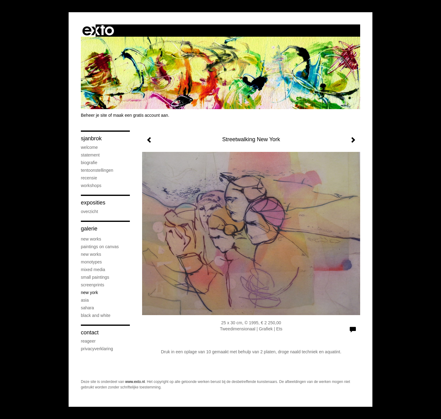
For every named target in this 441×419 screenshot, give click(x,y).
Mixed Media (93, 269)
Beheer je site (94, 115)
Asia (85, 300)
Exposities (93, 203)
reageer (88, 341)
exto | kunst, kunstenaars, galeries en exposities (98, 30)
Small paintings (95, 277)
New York (89, 292)
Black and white (96, 315)
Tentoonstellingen (97, 170)
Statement (90, 155)
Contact (90, 332)
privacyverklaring (97, 348)
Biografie (89, 162)
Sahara (87, 307)
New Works (91, 239)
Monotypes (91, 261)
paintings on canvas (100, 246)
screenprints (92, 284)
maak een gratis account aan (140, 115)
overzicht (89, 211)
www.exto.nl (135, 382)
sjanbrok (91, 138)
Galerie (89, 229)
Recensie (89, 177)
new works (91, 254)
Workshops (91, 185)
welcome (89, 147)
